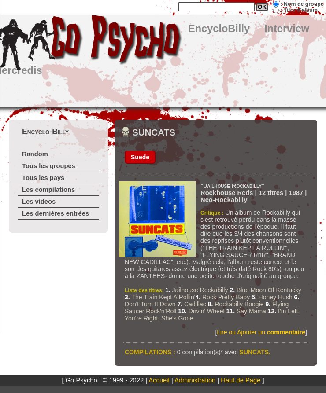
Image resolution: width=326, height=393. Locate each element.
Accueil (158, 380)
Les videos (39, 201)
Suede (140, 157)
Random (35, 154)
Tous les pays (43, 177)
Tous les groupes (48, 165)
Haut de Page (240, 380)
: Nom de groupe (301, 4)
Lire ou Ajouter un (261, 332)
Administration (194, 380)
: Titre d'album (298, 10)
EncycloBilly (219, 28)
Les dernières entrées (55, 213)
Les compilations (48, 189)
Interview (286, 28)
